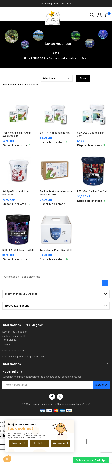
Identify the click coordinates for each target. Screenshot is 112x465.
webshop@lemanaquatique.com (27, 356)
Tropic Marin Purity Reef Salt (56, 250)
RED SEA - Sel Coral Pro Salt (18, 250)
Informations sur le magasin (22, 325)
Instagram (60, 397)
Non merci (18, 443)
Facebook (52, 397)
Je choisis (39, 443)
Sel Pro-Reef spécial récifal (55, 132)
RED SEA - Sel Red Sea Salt (92, 191)
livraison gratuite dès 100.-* (56, 3)
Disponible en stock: (15, 145)
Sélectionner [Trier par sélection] (56, 78)
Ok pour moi (60, 443)
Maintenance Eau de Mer (21, 293)
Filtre (83, 78)
